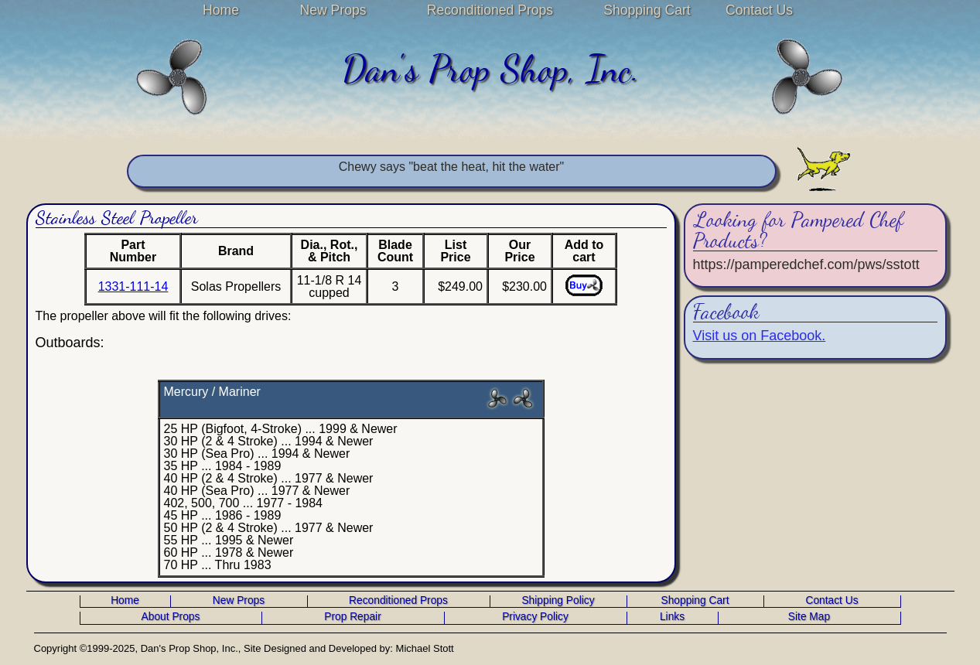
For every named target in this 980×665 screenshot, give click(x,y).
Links (672, 617)
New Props (332, 10)
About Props (171, 617)
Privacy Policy (535, 617)
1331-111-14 (133, 286)
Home (221, 10)
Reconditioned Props (490, 10)
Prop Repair (352, 617)
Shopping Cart (646, 10)
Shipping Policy (557, 600)
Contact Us (759, 10)
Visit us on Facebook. (759, 335)
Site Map (809, 617)
